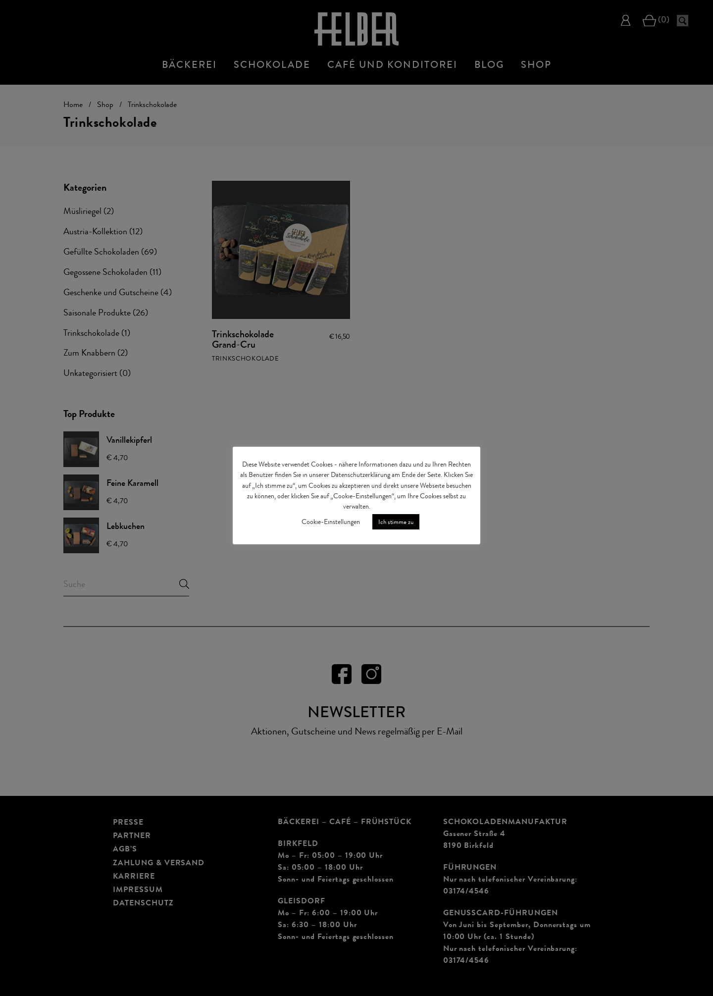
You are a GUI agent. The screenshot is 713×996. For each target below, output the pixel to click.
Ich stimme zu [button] (395, 521)
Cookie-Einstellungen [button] (331, 522)
